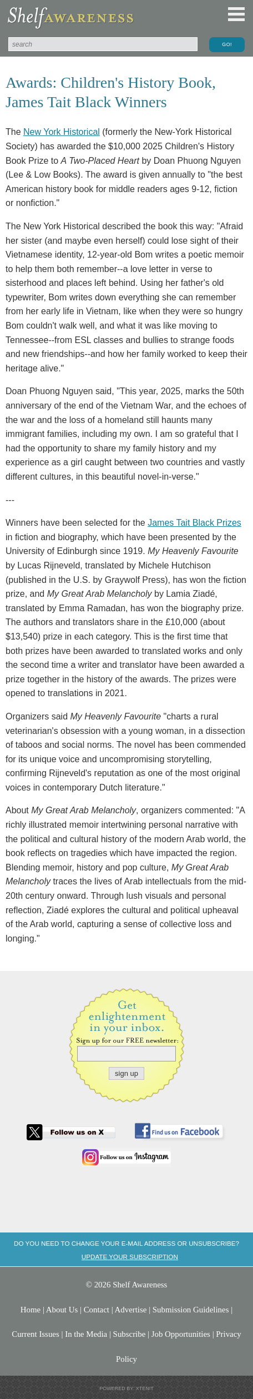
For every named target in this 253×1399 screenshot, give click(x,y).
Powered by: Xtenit (126, 1388)
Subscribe (129, 1334)
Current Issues (35, 1334)
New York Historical (61, 132)
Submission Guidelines (191, 1309)
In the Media (86, 1334)
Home (31, 1309)
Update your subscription (130, 1256)
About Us (62, 1309)
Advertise (131, 1309)
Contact (96, 1309)
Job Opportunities (180, 1334)
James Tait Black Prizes (194, 522)
